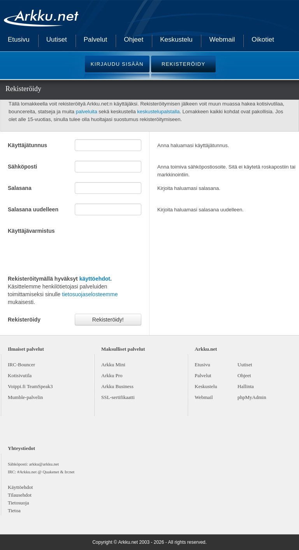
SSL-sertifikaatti (118, 397)
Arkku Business (117, 386)
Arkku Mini (113, 364)
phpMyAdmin (251, 397)
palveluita (86, 111)
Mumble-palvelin (25, 397)
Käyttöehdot (20, 487)
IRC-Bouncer (21, 364)
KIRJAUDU (117, 64)
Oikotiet (263, 39)
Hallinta (245, 386)
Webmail (222, 39)
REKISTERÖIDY (183, 64)
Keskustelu (176, 39)
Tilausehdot (20, 495)
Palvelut (95, 39)
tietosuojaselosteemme (90, 294)
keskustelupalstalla (158, 111)
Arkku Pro (112, 375)
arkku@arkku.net (44, 464)
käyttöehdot (94, 279)
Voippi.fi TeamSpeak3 (30, 386)
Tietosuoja (18, 503)
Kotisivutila (20, 375)
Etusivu (19, 39)
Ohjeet (133, 39)
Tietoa (14, 510)
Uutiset (56, 39)
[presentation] (67, 254)
